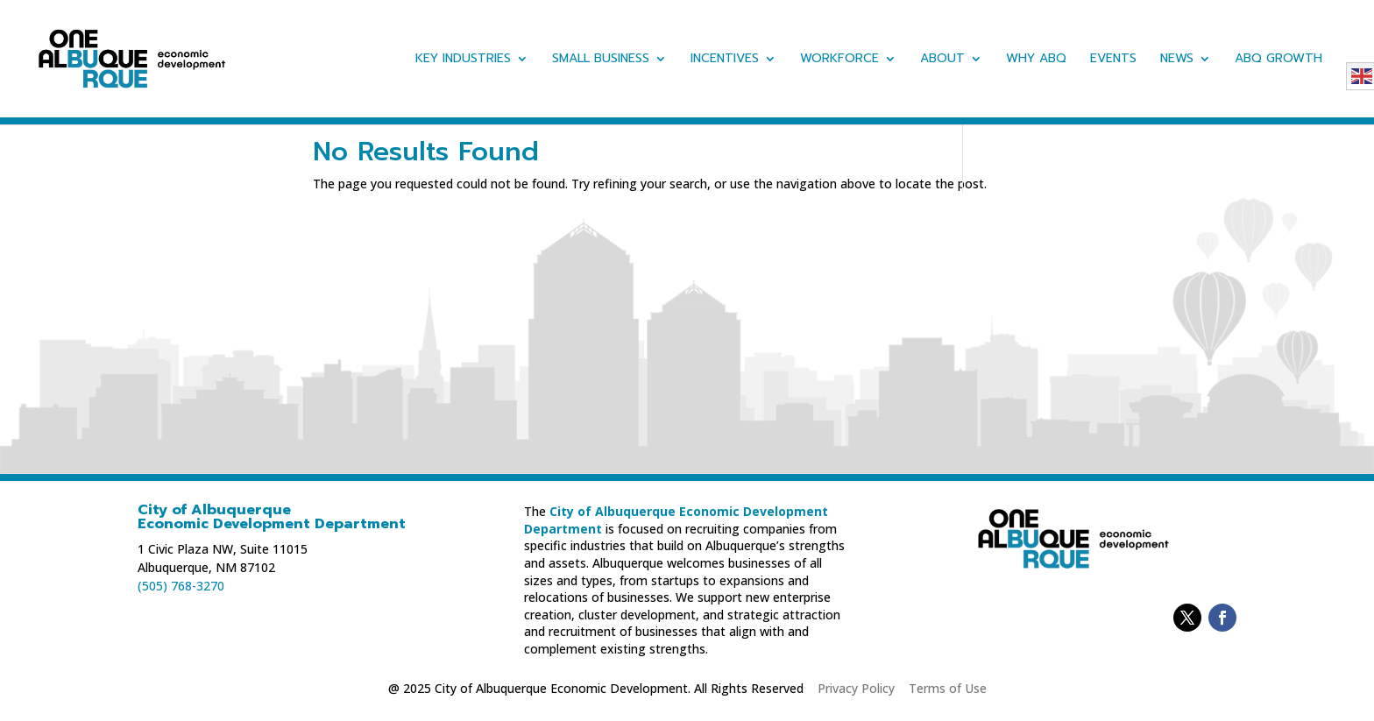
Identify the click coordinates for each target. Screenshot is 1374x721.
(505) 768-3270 (181, 585)
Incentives (725, 60)
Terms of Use (948, 688)
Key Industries (463, 60)
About (942, 60)
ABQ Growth (1278, 60)
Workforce (839, 60)
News (1176, 60)
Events (1113, 60)
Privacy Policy (856, 688)
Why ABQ (1036, 60)
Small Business (600, 60)
